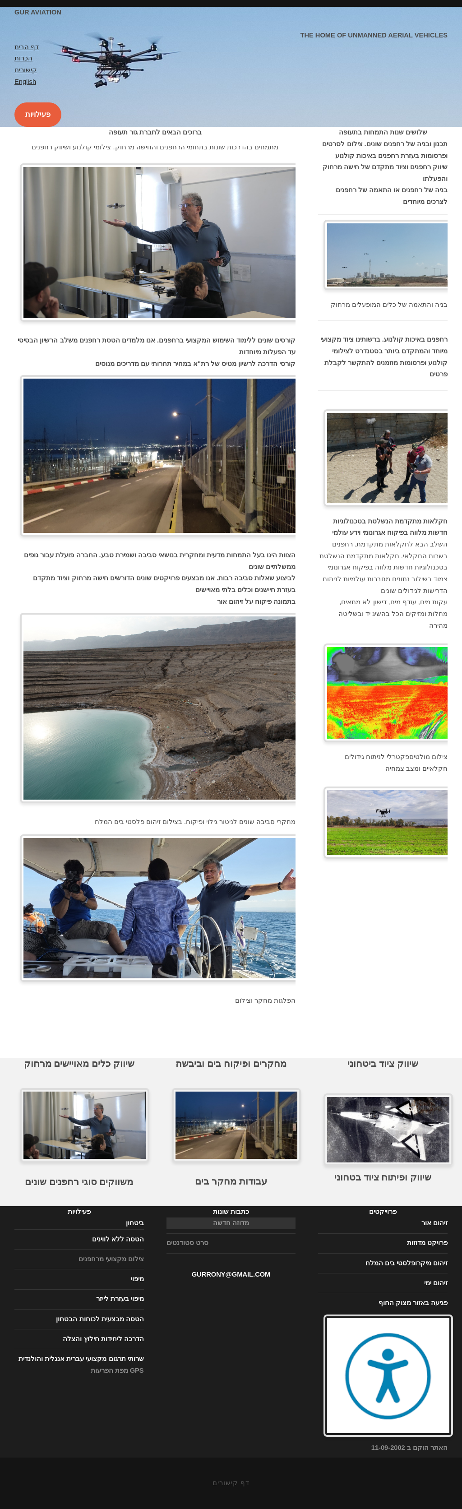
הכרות (23, 58)
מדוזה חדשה (231, 1223)
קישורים (25, 70)
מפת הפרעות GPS (117, 1370)
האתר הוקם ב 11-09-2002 (388, 1443)
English (25, 81)
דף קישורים (231, 1482)
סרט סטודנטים (187, 1242)
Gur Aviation (37, 12)
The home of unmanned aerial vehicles (374, 35)
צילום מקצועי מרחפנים (111, 1259)
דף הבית (26, 47)
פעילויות (38, 114)
